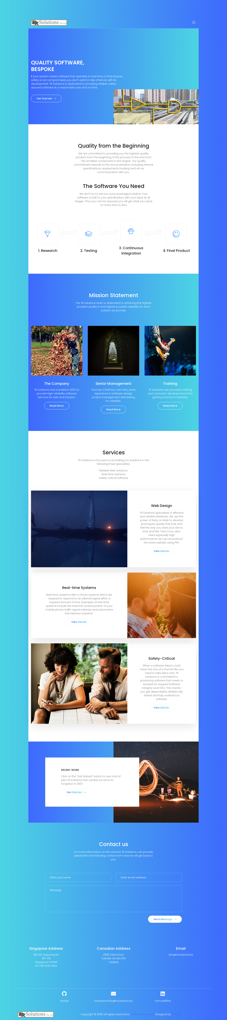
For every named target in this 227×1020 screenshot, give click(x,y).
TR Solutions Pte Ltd (142, 1014)
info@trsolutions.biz (181, 954)
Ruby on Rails (160, 520)
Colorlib (177, 1014)
